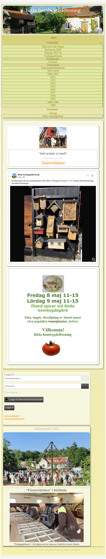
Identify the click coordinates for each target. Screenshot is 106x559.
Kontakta (52, 109)
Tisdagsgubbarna (53, 56)
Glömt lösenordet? (11, 416)
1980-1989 (53, 102)
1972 (52, 77)
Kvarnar (53, 62)
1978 (52, 96)
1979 (52, 99)
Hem (54, 37)
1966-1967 (52, 74)
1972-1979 (53, 71)
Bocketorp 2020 (53, 49)
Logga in (9, 407)
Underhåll (52, 42)
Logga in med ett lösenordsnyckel (24, 399)
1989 (52, 105)
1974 (52, 83)
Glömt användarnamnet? (14, 419)
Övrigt (53, 113)
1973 (52, 80)
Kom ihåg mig (12, 392)
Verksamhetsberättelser (53, 67)
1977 (52, 92)
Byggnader (53, 59)
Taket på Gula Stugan (53, 46)
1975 (52, 86)
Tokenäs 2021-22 (53, 52)
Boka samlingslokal (53, 116)
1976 (52, 89)
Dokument (53, 64)
